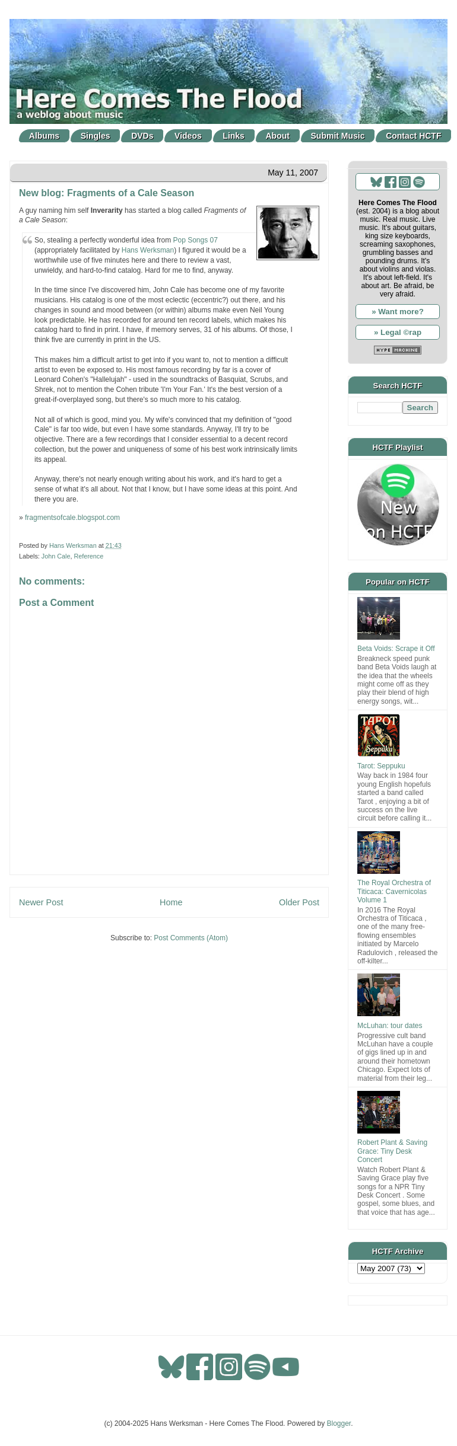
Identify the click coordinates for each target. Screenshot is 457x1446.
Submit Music (338, 136)
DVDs (142, 136)
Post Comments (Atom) (191, 938)
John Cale (56, 556)
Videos (188, 136)
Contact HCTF (413, 136)
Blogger (339, 1423)
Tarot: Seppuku (381, 766)
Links (234, 136)
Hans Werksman (148, 250)
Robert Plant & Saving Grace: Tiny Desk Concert (392, 1151)
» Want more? (398, 311)
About (278, 136)
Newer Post (41, 902)
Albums (44, 136)
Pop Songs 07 (195, 240)
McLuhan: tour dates (389, 1026)
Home (171, 902)
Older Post (299, 902)
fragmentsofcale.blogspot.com (72, 517)
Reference (88, 556)
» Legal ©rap (397, 332)
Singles (95, 136)
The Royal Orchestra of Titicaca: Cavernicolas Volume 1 (394, 891)
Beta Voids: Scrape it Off (396, 648)
